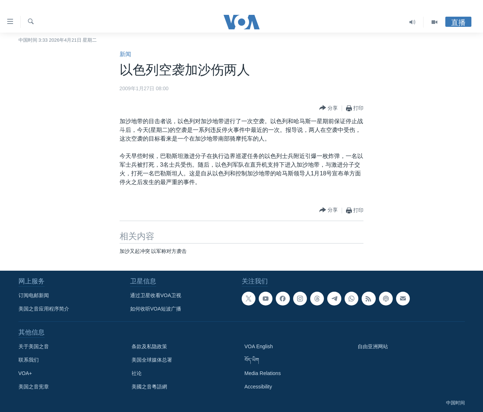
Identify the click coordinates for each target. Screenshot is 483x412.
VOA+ (25, 373)
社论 (137, 373)
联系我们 (28, 360)
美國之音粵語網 (149, 387)
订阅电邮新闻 (33, 295)
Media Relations (263, 373)
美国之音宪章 (33, 387)
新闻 (125, 54)
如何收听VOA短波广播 (156, 309)
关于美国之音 (33, 346)
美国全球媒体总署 (152, 360)
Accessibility (258, 387)
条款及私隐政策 (149, 346)
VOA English (259, 346)
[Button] (328, 108)
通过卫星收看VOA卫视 (156, 295)
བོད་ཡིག (252, 360)
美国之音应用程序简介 (43, 309)
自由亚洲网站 (373, 346)
